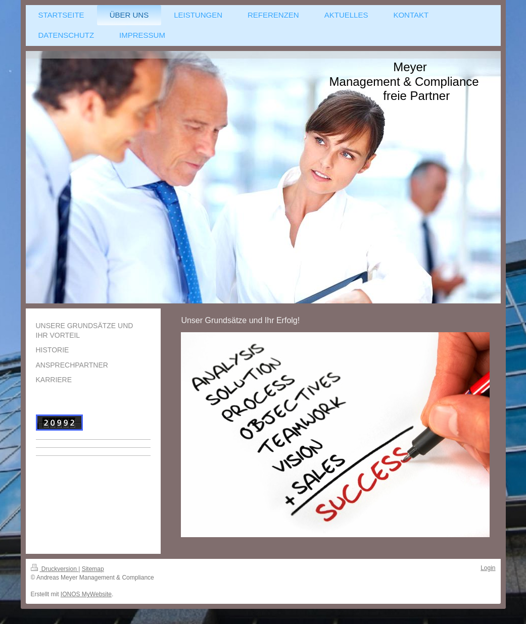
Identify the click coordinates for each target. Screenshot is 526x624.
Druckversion (55, 569)
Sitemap (93, 569)
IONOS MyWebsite (86, 594)
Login (488, 567)
